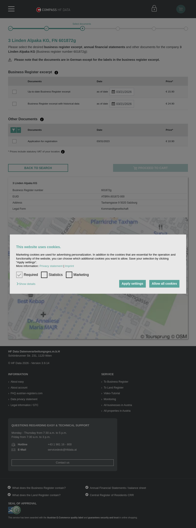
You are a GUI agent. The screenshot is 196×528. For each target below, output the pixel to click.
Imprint (69, 266)
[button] (27, 284)
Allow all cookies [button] (164, 284)
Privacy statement (51, 266)
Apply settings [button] (132, 284)
